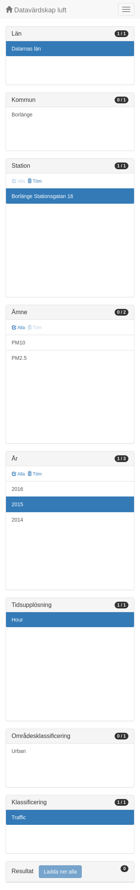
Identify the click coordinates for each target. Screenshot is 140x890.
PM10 (18, 343)
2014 (17, 520)
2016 (17, 489)
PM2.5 (19, 358)
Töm (34, 181)
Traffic (19, 817)
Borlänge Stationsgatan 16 (42, 196)
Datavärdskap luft (36, 10)
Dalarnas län (26, 49)
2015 (17, 504)
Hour (17, 620)
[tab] (70, 872)
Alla (18, 327)
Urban (19, 751)
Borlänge (22, 115)
